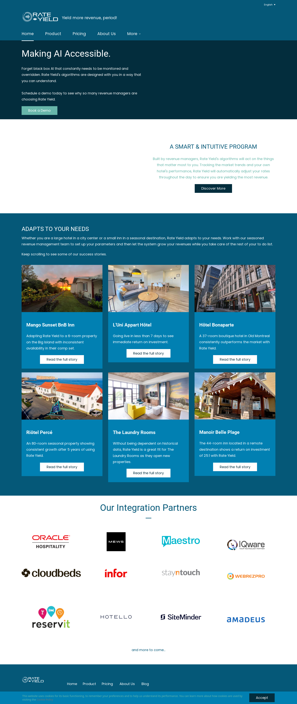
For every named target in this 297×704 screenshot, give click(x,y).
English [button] (268, 4)
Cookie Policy (45, 699)
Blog (145, 682)
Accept (262, 697)
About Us (127, 682)
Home (72, 682)
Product (89, 682)
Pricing (107, 682)
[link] (246, 541)
